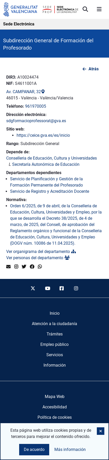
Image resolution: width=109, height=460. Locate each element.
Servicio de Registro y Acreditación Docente (49, 191)
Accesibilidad (54, 406)
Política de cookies (55, 417)
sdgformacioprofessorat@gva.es (36, 120)
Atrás (94, 68)
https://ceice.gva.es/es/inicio (43, 135)
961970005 (35, 106)
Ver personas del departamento (38, 257)
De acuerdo (34, 449)
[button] (100, 431)
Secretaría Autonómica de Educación (45, 164)
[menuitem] (55, 313)
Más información (70, 449)
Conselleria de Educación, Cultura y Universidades (51, 158)
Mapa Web (54, 396)
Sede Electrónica (18, 24)
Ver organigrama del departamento (41, 251)
